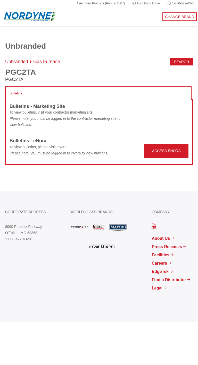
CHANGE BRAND (179, 17)
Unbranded (16, 61)
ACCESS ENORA (166, 151)
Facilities (160, 255)
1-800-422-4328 (181, 3)
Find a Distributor (169, 280)
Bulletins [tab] (16, 93)
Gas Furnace (46, 61)
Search (181, 62)
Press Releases (167, 246)
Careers (159, 263)
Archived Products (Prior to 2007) (100, 3)
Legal (157, 288)
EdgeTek (160, 271)
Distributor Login (146, 3)
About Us (161, 238)
